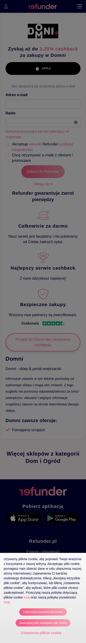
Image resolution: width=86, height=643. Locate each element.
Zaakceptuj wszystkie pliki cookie (43, 612)
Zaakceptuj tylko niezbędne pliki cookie (43, 623)
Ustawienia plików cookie (41, 633)
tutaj (27, 597)
